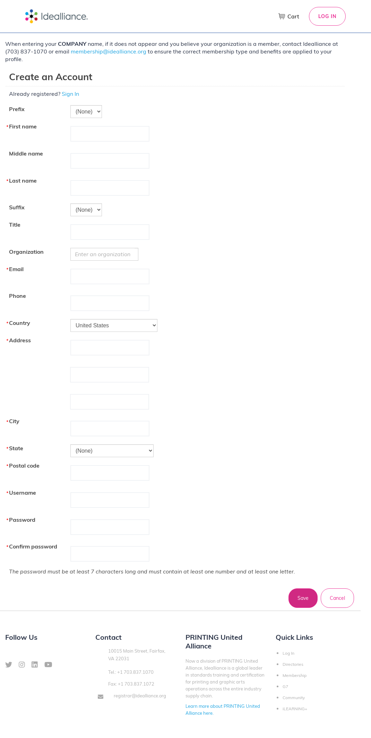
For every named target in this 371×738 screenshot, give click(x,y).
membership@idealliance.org (108, 51)
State (16, 448)
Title (14, 224)
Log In (327, 16)
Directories (293, 664)
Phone (17, 295)
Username (22, 492)
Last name (23, 180)
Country (19, 322)
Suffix (17, 207)
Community (294, 697)
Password (22, 519)
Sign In (70, 93)
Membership (295, 675)
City (14, 421)
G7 (285, 686)
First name (23, 126)
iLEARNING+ (295, 708)
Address (20, 340)
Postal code (24, 465)
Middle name (26, 153)
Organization (26, 251)
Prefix (17, 109)
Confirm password (33, 546)
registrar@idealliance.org (140, 695)
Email (16, 269)
